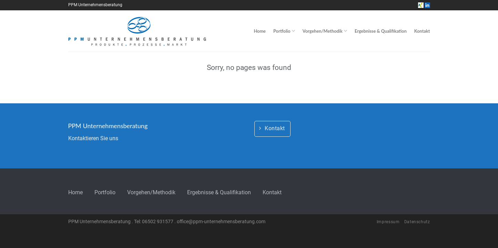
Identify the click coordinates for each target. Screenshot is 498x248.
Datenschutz (417, 221)
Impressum (388, 221)
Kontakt (422, 31)
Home (260, 31)
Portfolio (284, 31)
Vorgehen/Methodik (325, 31)
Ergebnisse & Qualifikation (381, 31)
